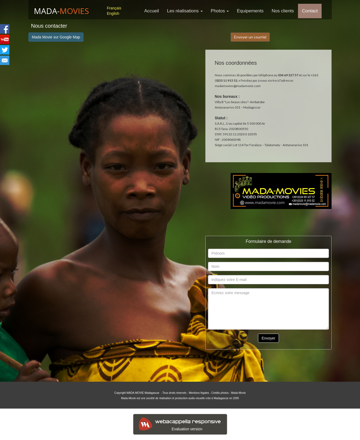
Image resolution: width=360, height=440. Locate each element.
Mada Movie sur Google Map (56, 37)
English (113, 13)
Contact (310, 10)
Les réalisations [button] (185, 10)
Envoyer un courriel (250, 37)
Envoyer (268, 338)
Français (114, 8)
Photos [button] (220, 10)
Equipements (250, 10)
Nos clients (283, 10)
